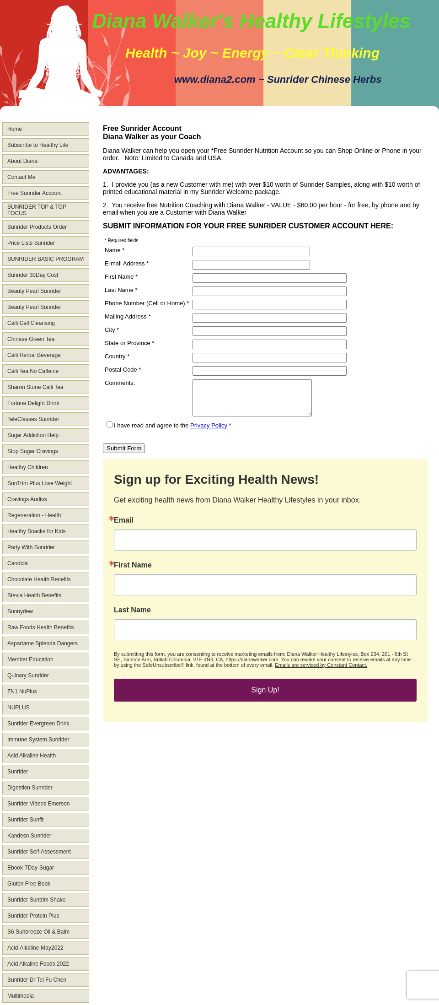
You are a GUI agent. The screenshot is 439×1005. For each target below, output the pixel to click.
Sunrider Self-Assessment (39, 851)
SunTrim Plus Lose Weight (39, 483)
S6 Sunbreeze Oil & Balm (38, 932)
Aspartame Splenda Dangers (42, 643)
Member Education (30, 659)
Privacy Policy (208, 432)
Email (124, 527)
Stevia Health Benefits (34, 595)
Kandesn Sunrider (29, 835)
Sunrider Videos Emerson (38, 803)
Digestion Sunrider (30, 787)
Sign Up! (265, 697)
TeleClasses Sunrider (33, 419)
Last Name (132, 617)
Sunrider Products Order (37, 227)
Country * (117, 356)
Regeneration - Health (34, 515)
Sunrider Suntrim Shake (36, 900)
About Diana (22, 161)
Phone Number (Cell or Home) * (147, 303)
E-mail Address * (127, 263)
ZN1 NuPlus (22, 691)
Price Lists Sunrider (31, 243)
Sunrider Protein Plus (33, 916)
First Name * (121, 276)
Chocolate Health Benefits (39, 579)
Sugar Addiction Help (33, 435)
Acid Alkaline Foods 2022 (38, 964)
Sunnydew (20, 611)
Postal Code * (123, 369)
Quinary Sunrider (28, 675)
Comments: (120, 382)
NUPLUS (18, 707)
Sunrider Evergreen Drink (38, 723)
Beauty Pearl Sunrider (34, 291)
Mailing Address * (127, 316)
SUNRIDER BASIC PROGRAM (45, 259)
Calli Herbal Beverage (34, 355)
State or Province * (129, 343)
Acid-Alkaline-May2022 (35, 948)
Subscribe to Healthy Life (37, 145)
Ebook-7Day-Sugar (30, 868)
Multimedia (20, 996)
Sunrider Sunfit (25, 819)
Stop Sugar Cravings (32, 451)
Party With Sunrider (31, 547)
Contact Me (21, 177)
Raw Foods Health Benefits (40, 627)
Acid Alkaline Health (31, 755)
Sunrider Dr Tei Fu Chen (36, 980)
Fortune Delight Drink (33, 403)
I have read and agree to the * (169, 432)
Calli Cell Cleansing (31, 323)
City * (112, 329)
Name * (114, 250)
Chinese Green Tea (30, 339)
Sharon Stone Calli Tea (35, 387)
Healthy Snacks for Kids (36, 531)
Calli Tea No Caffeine (33, 371)
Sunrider (17, 771)
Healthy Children (27, 467)
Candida (17, 563)
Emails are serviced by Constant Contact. (321, 672)
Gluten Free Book (28, 884)
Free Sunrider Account (34, 193)
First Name (133, 572)
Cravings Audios (27, 499)
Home (14, 129)
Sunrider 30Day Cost (32, 275)
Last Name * (121, 289)
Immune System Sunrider (38, 739)
